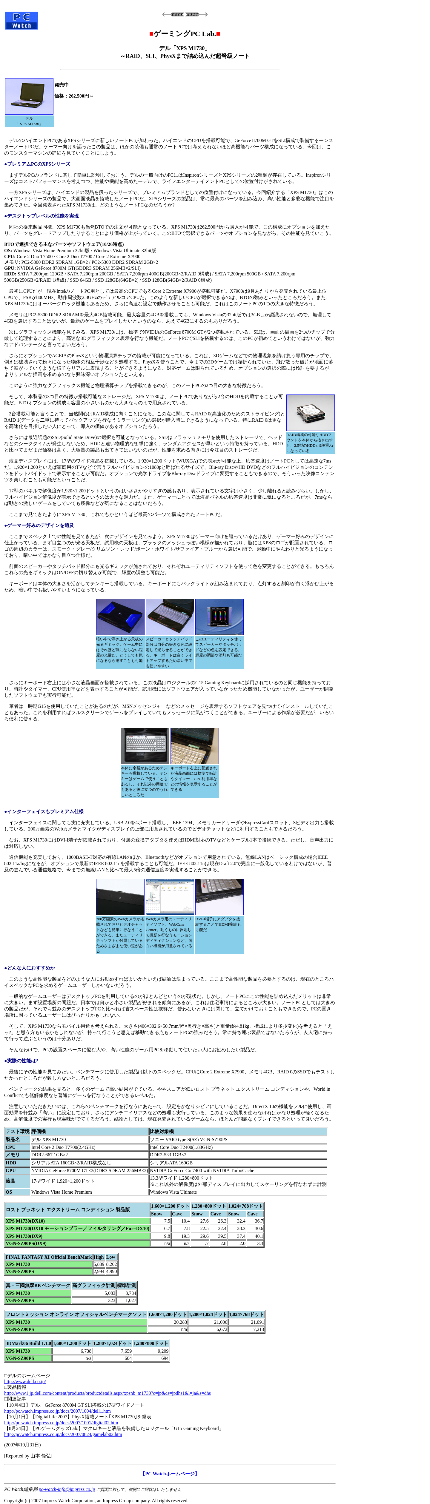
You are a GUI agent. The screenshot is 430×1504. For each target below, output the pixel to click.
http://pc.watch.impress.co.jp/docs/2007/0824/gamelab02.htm (63, 1434)
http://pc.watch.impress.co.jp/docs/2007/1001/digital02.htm (61, 1422)
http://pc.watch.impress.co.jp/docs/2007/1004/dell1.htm (57, 1411)
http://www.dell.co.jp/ (25, 1381)
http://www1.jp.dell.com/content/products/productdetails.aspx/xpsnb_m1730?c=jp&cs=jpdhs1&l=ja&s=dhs (107, 1393)
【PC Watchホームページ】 (169, 1473)
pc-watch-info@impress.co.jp (67, 1489)
